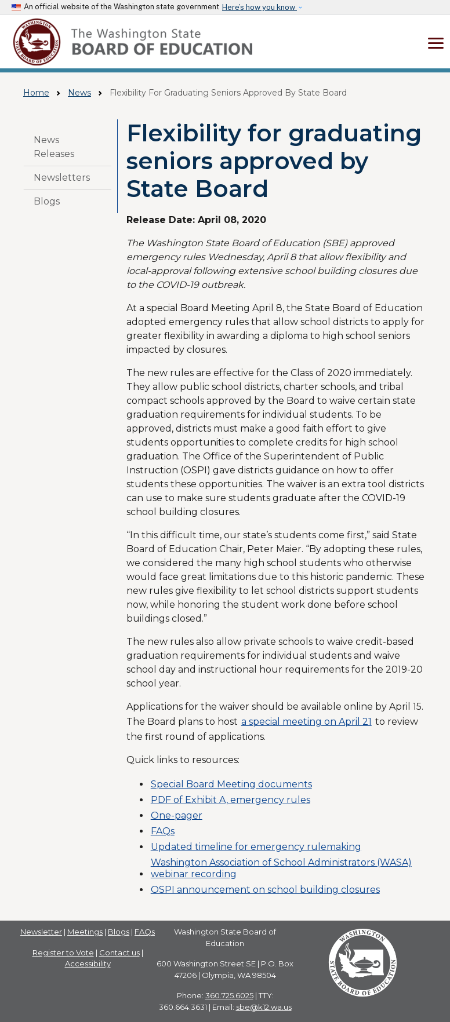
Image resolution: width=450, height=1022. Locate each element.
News (79, 92)
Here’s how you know (259, 7)
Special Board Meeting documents (231, 784)
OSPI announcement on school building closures (265, 889)
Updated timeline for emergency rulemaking (256, 846)
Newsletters (62, 177)
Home (36, 92)
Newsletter (41, 931)
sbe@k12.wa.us (264, 1007)
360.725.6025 (229, 995)
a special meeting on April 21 (306, 721)
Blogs (47, 201)
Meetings (85, 931)
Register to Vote (63, 952)
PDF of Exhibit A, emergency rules (230, 799)
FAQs (163, 831)
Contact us (119, 952)
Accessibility (88, 963)
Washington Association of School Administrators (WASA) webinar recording (281, 868)
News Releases (54, 146)
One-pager (176, 815)
